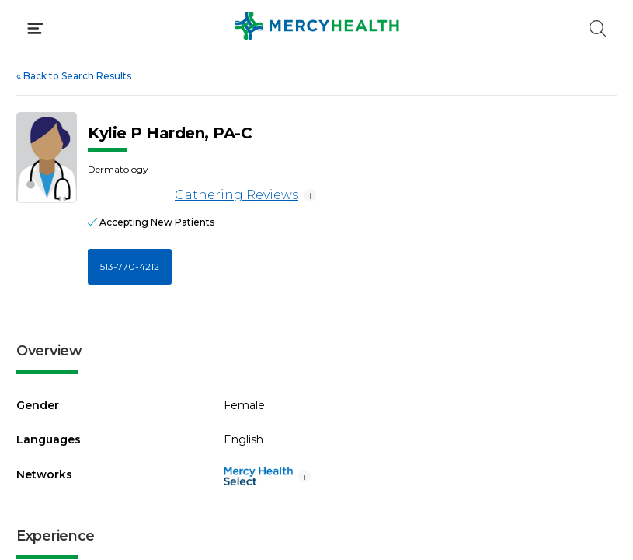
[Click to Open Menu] (35, 28)
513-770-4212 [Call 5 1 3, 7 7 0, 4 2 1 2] (129, 266)
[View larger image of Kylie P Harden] (46, 157)
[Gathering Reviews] (128, 195)
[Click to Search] (597, 28)
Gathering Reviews (193, 195)
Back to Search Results (73, 76)
